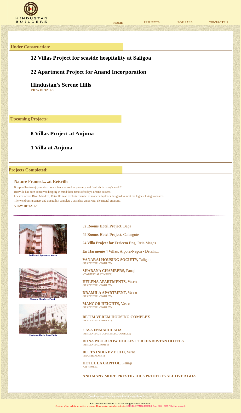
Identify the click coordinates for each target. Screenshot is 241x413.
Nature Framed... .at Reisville (41, 181)
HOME (118, 22)
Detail (149, 251)
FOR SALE (185, 22)
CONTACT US (218, 22)
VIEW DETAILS (42, 90)
